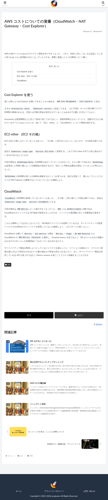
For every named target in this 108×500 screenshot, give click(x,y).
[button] (79, 315)
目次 (51, 66)
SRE (7, 265)
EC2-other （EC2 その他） (27, 76)
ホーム (19, 491)
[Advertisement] (54, 41)
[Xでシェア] (28, 315)
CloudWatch (22, 81)
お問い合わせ (89, 491)
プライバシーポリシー (54, 491)
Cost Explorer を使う (25, 72)
